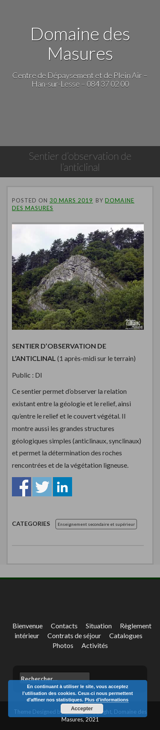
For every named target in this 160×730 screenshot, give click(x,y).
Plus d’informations (106, 699)
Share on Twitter (42, 486)
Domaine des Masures (80, 43)
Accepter (82, 709)
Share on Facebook (21, 486)
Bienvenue (27, 626)
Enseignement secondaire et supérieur (96, 524)
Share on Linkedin (62, 486)
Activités (94, 645)
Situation (99, 626)
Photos (62, 645)
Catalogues (126, 635)
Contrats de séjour (74, 635)
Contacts (64, 626)
